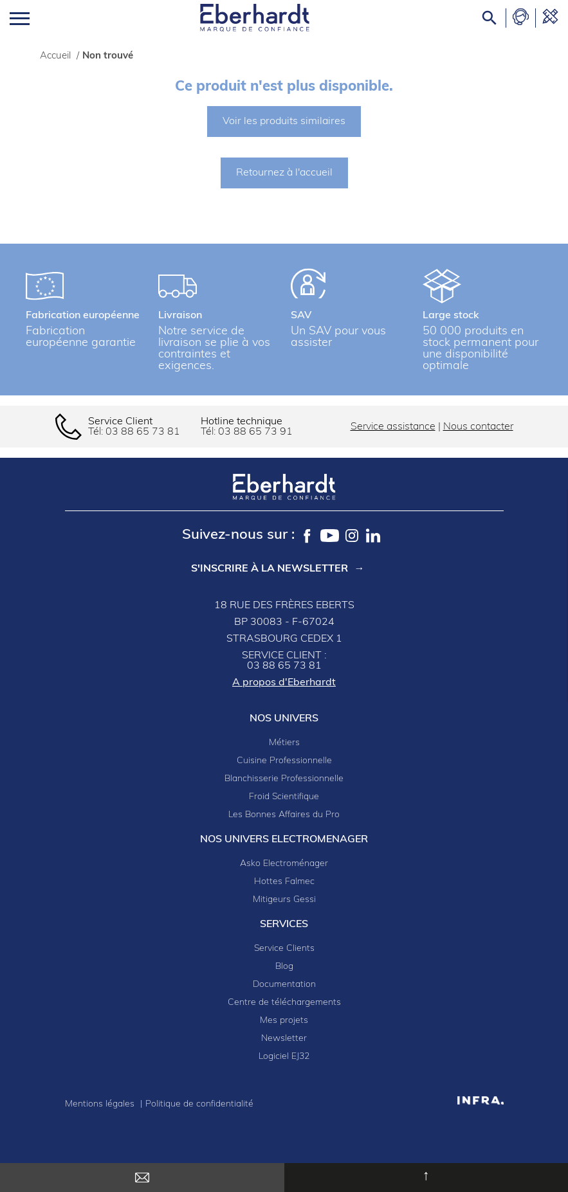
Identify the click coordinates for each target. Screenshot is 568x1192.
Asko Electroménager (284, 864)
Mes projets (284, 1020)
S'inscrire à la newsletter (269, 569)
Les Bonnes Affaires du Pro (284, 815)
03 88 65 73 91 (255, 432)
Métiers (284, 743)
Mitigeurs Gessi (284, 900)
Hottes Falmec (284, 882)
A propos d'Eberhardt (284, 683)
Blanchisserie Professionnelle (284, 779)
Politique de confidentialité (199, 1104)
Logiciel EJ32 (284, 1056)
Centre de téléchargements (284, 1002)
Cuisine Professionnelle (284, 761)
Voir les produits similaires (284, 121)
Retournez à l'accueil (284, 173)
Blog (284, 966)
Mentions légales (101, 1104)
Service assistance (393, 427)
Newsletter (284, 1038)
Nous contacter (478, 427)
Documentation (284, 984)
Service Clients (284, 948)
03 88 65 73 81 (142, 432)
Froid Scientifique (284, 797)
